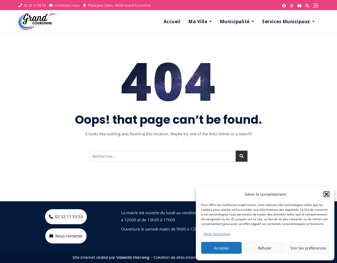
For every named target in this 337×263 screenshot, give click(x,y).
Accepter (221, 248)
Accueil (172, 21)
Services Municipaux (286, 21)
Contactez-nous (64, 5)
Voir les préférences (308, 248)
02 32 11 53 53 (32, 5)
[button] (326, 194)
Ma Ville (197, 21)
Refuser (264, 248)
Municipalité (235, 21)
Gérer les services (217, 234)
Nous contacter (66, 235)
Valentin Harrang (132, 257)
